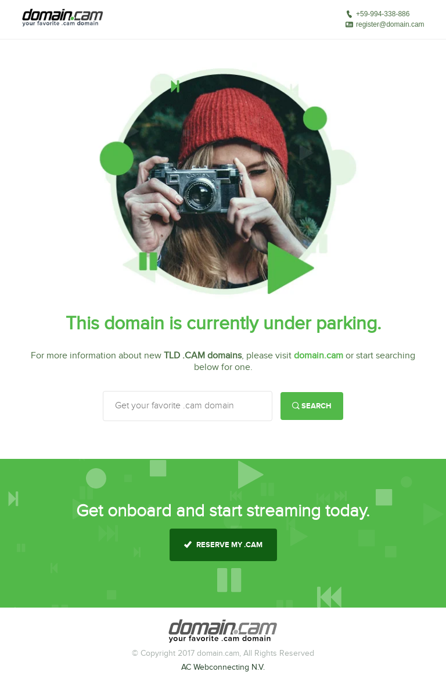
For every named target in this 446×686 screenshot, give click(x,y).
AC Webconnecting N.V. (223, 667)
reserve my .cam (223, 544)
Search (312, 406)
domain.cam (318, 355)
